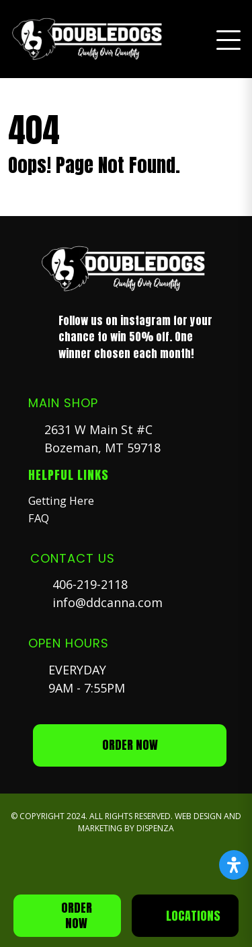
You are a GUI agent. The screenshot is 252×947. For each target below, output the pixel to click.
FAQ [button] (38, 518)
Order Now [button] (76, 915)
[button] (89, 39)
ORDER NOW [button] (130, 745)
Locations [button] (193, 916)
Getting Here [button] (61, 500)
